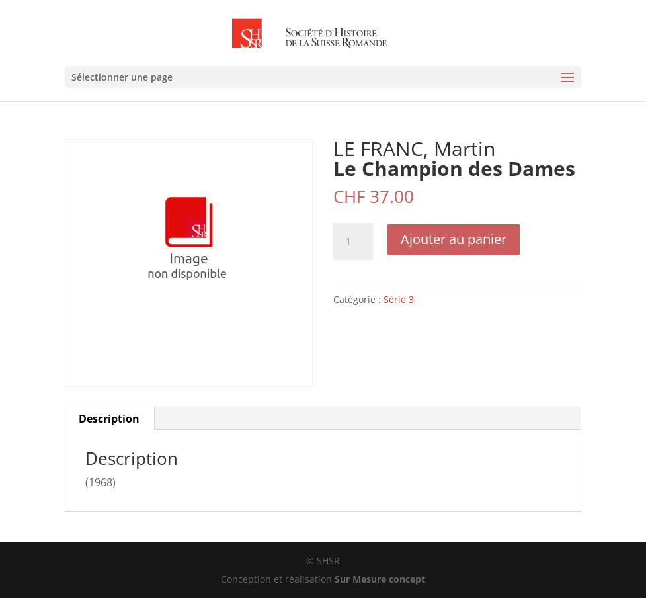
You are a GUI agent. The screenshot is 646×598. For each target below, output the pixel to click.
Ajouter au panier (453, 239)
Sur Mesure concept (380, 579)
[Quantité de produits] (353, 241)
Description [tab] (109, 418)
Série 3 (399, 299)
